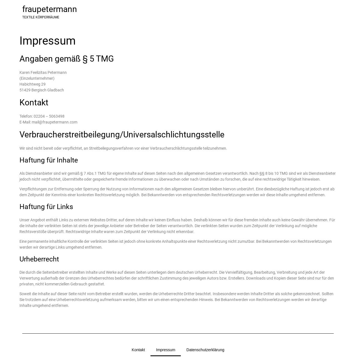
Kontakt (138, 350)
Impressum (165, 350)
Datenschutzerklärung (205, 350)
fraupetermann (49, 9)
